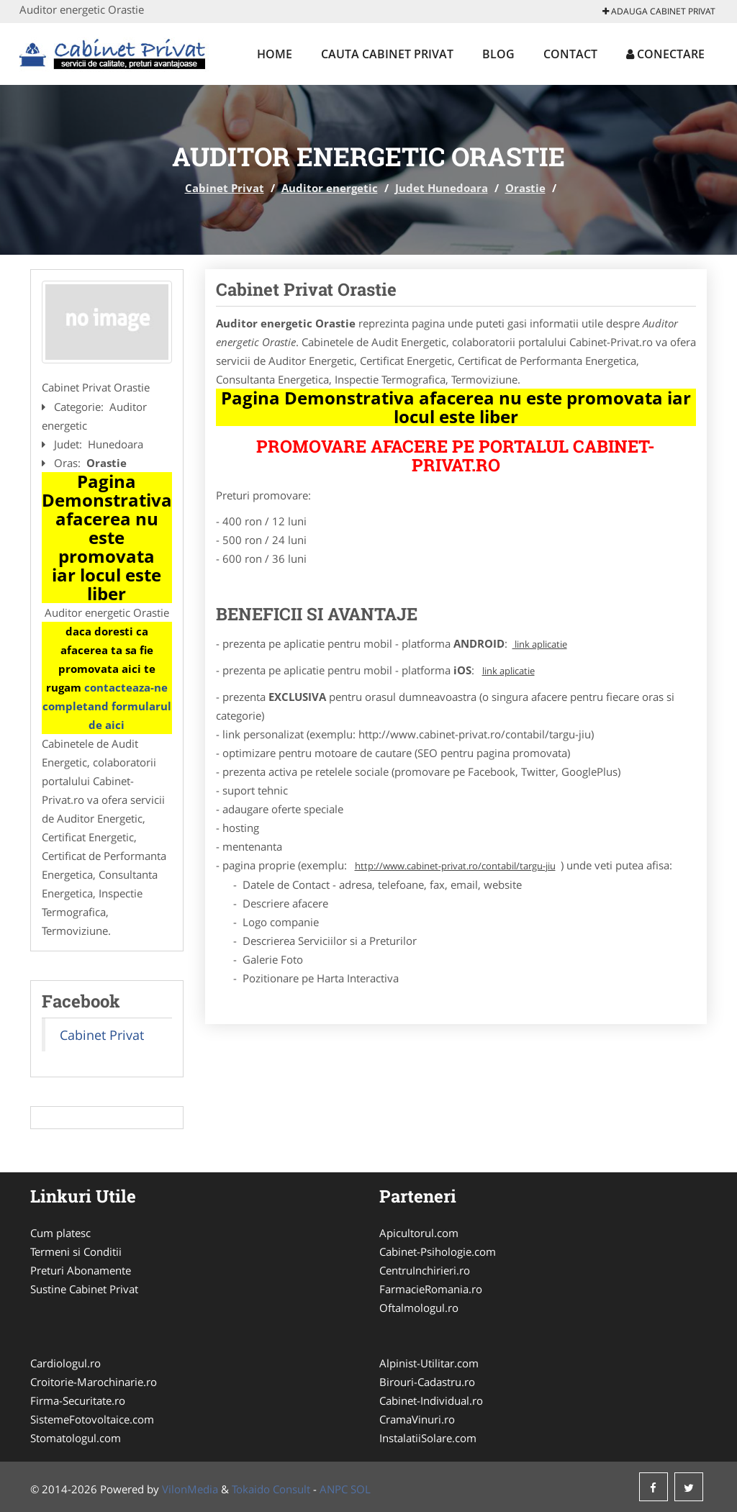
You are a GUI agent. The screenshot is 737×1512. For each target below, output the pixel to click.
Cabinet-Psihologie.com (437, 1251)
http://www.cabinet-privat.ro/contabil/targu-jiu (455, 865)
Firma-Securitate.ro (77, 1400)
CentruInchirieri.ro (424, 1270)
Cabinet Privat (224, 188)
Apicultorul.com (418, 1233)
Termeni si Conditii (76, 1251)
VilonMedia (190, 1489)
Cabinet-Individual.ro (431, 1400)
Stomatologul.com (75, 1438)
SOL (361, 1489)
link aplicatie (539, 644)
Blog (498, 54)
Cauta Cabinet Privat (387, 54)
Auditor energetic (329, 188)
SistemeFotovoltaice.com (92, 1419)
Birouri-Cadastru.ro (427, 1382)
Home (274, 54)
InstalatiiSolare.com (427, 1438)
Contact (570, 54)
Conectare (665, 54)
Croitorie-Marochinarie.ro (93, 1382)
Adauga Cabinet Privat (658, 11)
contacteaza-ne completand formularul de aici (106, 706)
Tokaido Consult (271, 1489)
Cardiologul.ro (65, 1363)
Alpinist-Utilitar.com (429, 1363)
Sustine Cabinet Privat (84, 1289)
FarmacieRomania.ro (430, 1289)
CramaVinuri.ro (417, 1419)
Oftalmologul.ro (418, 1307)
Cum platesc (60, 1233)
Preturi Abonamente (80, 1270)
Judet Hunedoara (441, 188)
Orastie (525, 188)
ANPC (334, 1489)
